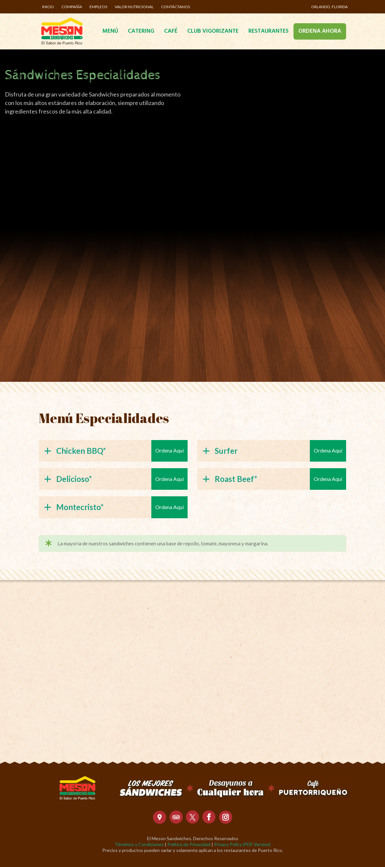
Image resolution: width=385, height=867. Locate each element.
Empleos (98, 6)
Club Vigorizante (213, 31)
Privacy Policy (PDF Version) (242, 844)
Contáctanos (175, 6)
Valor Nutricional (134, 6)
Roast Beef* (230, 479)
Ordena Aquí (169, 450)
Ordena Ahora (319, 31)
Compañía (71, 6)
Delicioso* (68, 479)
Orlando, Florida (329, 6)
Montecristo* (74, 507)
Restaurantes (268, 31)
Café (170, 31)
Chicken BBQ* (75, 450)
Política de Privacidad (188, 844)
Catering (141, 31)
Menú (110, 31)
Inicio (48, 6)
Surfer (220, 450)
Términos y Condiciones (139, 844)
